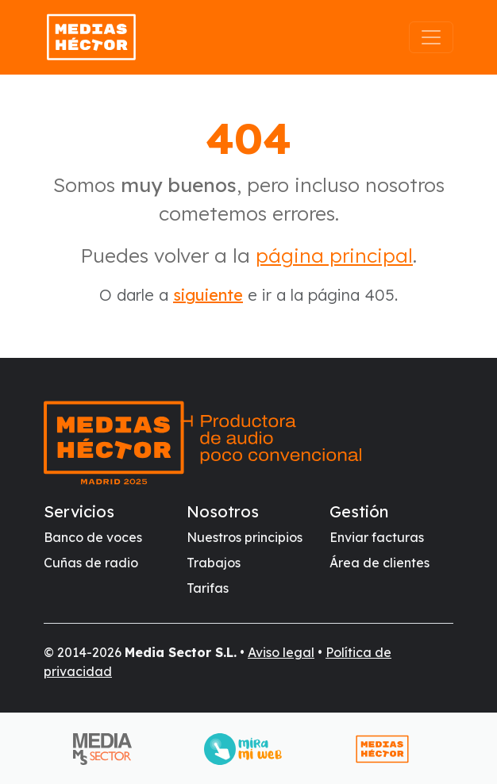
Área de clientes (379, 563)
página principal (334, 255)
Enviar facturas (376, 537)
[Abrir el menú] (431, 37)
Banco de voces (93, 537)
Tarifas (208, 588)
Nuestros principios (244, 537)
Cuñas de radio (91, 563)
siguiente (208, 295)
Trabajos (214, 563)
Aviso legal (281, 652)
